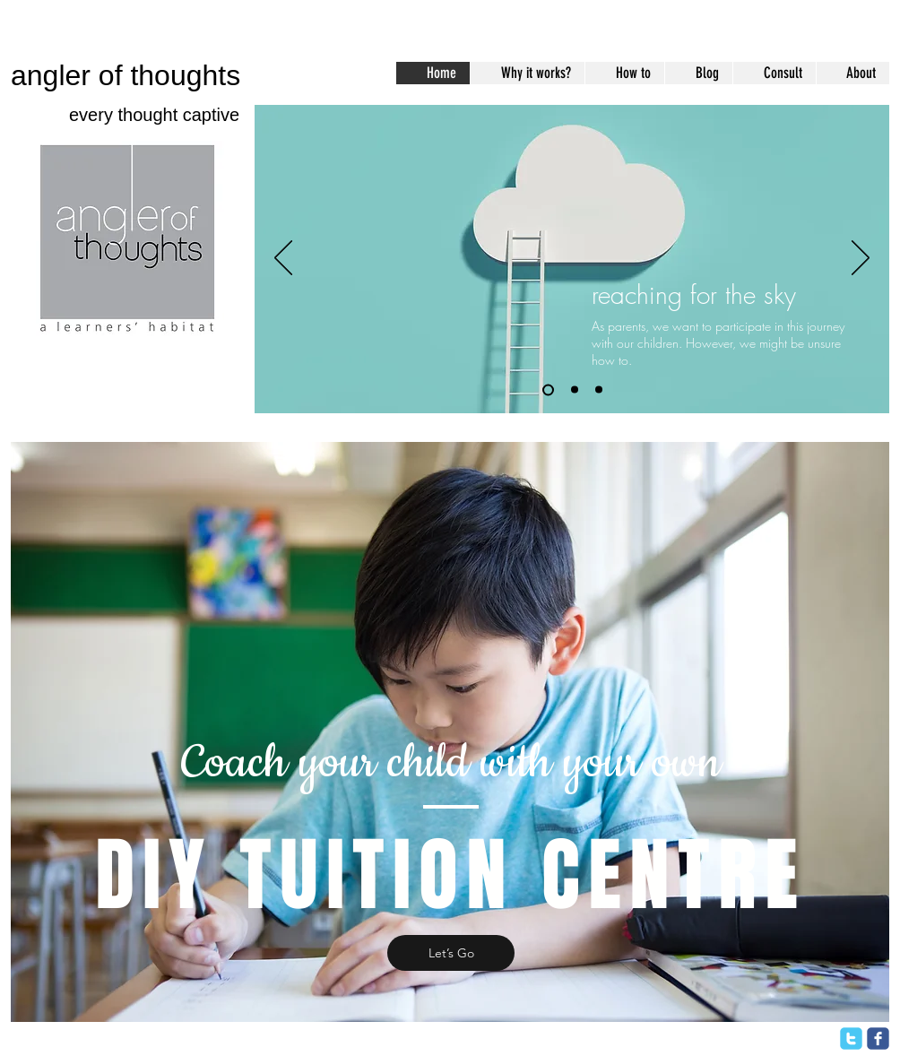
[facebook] (878, 1038)
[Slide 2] (574, 390)
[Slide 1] (548, 389)
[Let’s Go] (451, 953)
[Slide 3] (598, 390)
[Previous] (283, 259)
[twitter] (851, 1038)
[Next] (861, 259)
